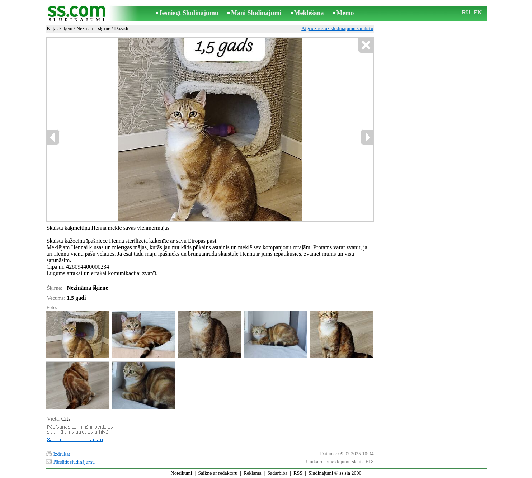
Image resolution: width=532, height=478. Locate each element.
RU (466, 12)
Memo (345, 12)
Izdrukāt (61, 454)
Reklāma (253, 473)
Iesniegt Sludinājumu (189, 12)
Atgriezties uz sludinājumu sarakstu (337, 28)
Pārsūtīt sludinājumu (74, 462)
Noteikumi (181, 473)
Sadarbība (277, 473)
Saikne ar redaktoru (217, 473)
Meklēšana (309, 12)
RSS (297, 473)
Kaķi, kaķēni (60, 28)
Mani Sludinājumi (256, 12)
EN (478, 12)
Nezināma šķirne (93, 28)
